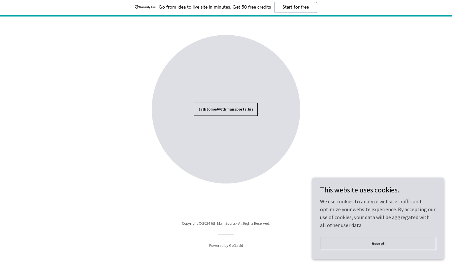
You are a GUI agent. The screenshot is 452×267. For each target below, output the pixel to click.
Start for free (295, 7)
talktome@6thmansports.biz (225, 109)
